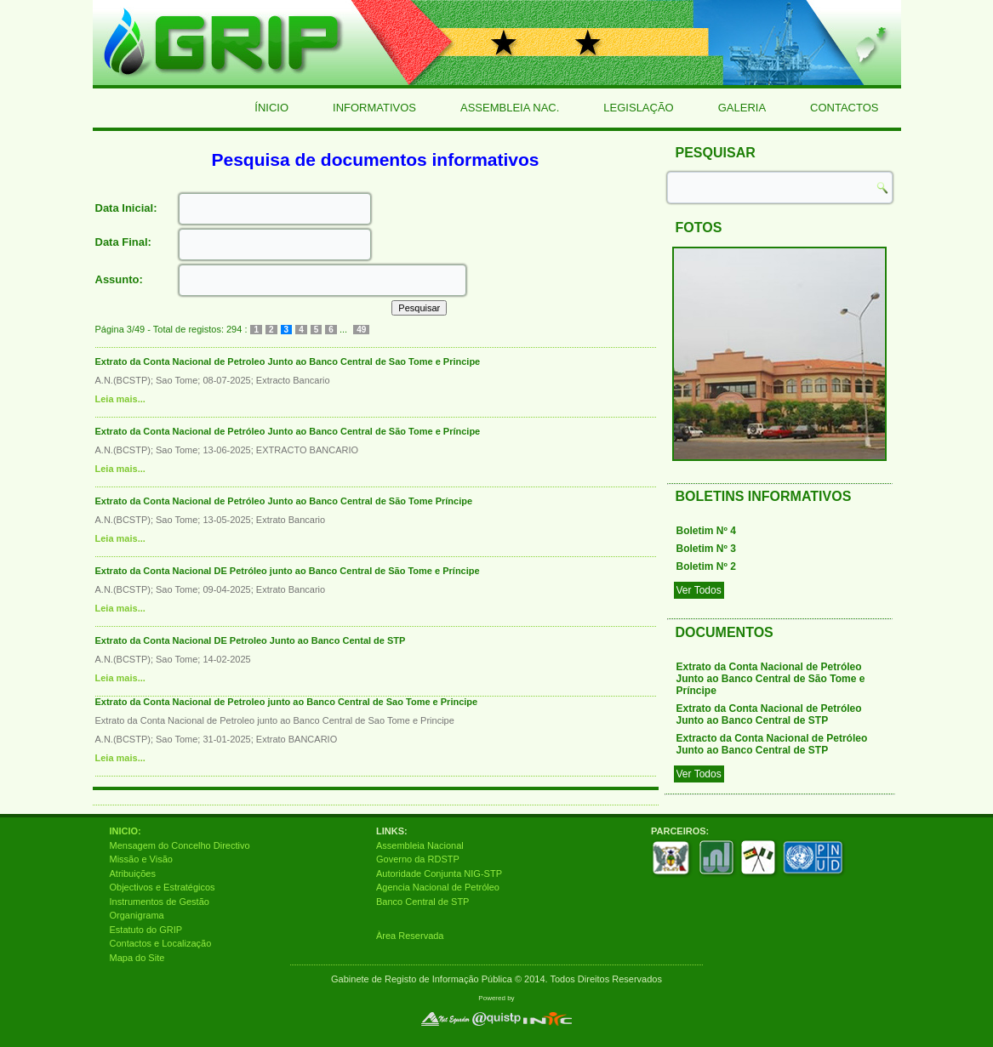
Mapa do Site (137, 958)
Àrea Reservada (410, 935)
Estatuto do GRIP (146, 930)
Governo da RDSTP (417, 859)
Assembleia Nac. (509, 107)
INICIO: (125, 831)
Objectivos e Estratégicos (162, 887)
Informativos (374, 107)
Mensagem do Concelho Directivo (180, 845)
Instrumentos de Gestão (159, 901)
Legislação (638, 107)
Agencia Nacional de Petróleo (437, 887)
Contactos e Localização (161, 943)
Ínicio (271, 107)
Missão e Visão (141, 859)
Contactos (844, 107)
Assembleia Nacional (420, 845)
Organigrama (137, 915)
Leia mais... (120, 399)
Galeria (742, 107)
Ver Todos (699, 590)
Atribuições (133, 873)
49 (361, 329)
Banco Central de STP (422, 901)
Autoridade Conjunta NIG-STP (439, 873)
